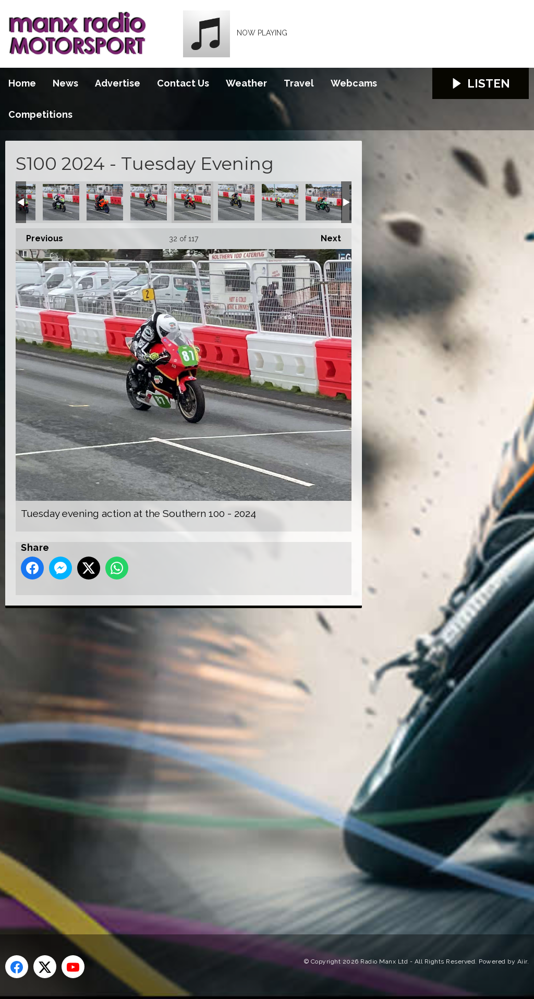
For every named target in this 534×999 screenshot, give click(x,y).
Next (325, 235)
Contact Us (183, 83)
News (65, 83)
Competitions (40, 114)
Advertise (117, 83)
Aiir (522, 961)
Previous (39, 235)
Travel (299, 83)
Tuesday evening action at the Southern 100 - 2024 (61, 202)
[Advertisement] (200, 759)
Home (22, 83)
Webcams (354, 83)
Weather (246, 83)
